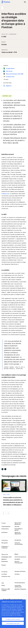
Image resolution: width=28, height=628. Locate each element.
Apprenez (3, 559)
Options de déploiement (18, 533)
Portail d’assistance (20, 582)
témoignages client (6, 557)
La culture (4, 574)
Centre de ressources (20, 557)
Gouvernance (5, 528)
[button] (25, 2)
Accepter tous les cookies (13, 619)
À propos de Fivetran (20, 571)
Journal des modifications (18, 586)
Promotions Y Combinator (4, 547)
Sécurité (17, 526)
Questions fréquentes (20, 589)
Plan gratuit (4, 542)
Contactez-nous (5, 576)
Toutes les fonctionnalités (19, 543)
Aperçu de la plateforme (18, 523)
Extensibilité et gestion (18, 529)
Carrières (17, 574)
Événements (4, 561)
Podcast (3, 565)
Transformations (5, 526)
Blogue (16, 554)
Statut (3, 585)
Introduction (18, 540)
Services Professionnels (18, 562)
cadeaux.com (5, 193)
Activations (4, 532)
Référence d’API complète (5, 589)
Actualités (17, 559)
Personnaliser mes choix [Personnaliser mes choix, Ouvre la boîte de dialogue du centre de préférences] (12, 623)
